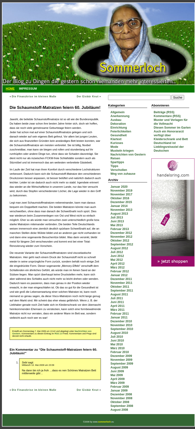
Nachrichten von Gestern (128, 154)
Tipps (114, 166)
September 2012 (121, 244)
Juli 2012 (116, 252)
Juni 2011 (117, 302)
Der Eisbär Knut (87, 96)
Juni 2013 (117, 221)
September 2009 (121, 363)
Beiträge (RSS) (164, 112)
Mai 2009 (116, 375)
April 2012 (117, 263)
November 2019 (121, 190)
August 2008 (119, 409)
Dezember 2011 (121, 279)
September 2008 (121, 406)
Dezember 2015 (121, 202)
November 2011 (121, 283)
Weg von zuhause (122, 173)
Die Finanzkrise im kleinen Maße (34, 96)
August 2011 (119, 294)
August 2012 (119, 248)
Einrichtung (118, 127)
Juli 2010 (116, 336)
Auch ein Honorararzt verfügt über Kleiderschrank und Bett (171, 135)
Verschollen (118, 170)
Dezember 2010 (121, 321)
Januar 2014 (119, 206)
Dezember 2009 (121, 356)
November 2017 (121, 194)
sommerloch (104, 422)
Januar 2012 (119, 275)
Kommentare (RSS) (167, 116)
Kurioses (116, 143)
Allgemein (117, 112)
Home (10, 88)
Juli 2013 (116, 217)
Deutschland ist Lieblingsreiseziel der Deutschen (169, 146)
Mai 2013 (116, 225)
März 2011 (117, 309)
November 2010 (121, 325)
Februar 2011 (119, 313)
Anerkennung (119, 116)
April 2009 (117, 379)
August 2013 (119, 213)
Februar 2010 (119, 352)
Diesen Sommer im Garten (172, 127)
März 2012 (117, 267)
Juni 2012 (117, 256)
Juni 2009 (117, 371)
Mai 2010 (116, 344)
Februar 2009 (119, 386)
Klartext (116, 139)
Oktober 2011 (119, 286)
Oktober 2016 (119, 198)
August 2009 (119, 367)
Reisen (115, 158)
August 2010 (119, 333)
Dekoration (118, 123)
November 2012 (121, 236)
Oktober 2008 (119, 402)
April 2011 (117, 306)
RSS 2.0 (58, 333)
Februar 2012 (119, 271)
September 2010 (121, 329)
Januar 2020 (119, 186)
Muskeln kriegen (122, 150)
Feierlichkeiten (120, 131)
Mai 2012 (116, 259)
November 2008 (121, 398)
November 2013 (121, 209)
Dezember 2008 (121, 394)
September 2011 (121, 290)
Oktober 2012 (119, 240)
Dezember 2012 (121, 233)
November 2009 (121, 359)
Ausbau (115, 120)
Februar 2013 (119, 229)
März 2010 (117, 348)
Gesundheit (118, 135)
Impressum (28, 88)
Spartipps (117, 162)
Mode (114, 147)
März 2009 (117, 383)
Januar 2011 (119, 317)
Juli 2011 (116, 298)
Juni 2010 (117, 340)
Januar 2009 (119, 390)
